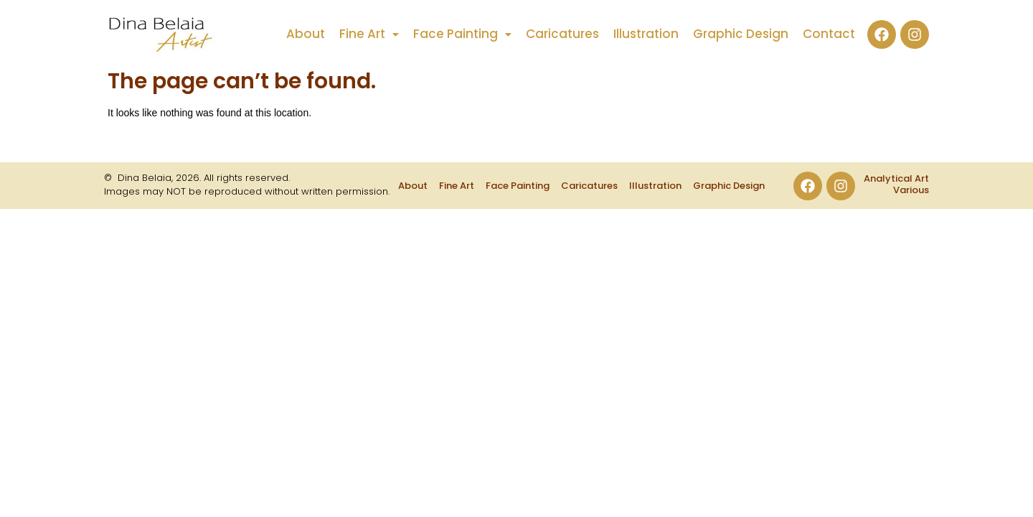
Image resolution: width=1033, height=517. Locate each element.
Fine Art (369, 34)
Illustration (646, 34)
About (305, 34)
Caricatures (562, 34)
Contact (829, 34)
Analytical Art (896, 178)
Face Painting (462, 34)
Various (911, 190)
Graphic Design (740, 34)
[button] (369, 34)
